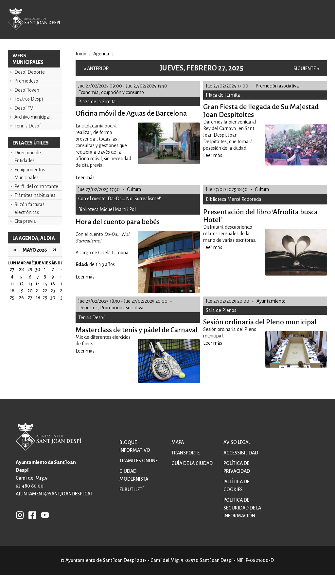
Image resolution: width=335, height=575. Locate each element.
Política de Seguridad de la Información (242, 507)
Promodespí (27, 81)
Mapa (177, 442)
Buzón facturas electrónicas (29, 208)
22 (45, 290)
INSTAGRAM (20, 514)
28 (37, 297)
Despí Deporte (29, 72)
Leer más (85, 177)
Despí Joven (26, 90)
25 (12, 297)
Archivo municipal (32, 117)
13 (30, 283)
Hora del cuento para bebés (118, 222)
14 (37, 283)
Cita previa (25, 221)
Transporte (185, 452)
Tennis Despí (27, 125)
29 (45, 297)
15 (45, 283)
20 (30, 290)
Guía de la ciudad (192, 463)
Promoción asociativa (277, 85)
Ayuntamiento (271, 301)
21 (38, 290)
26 (21, 297)
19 (21, 290)
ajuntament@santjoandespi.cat (54, 493)
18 (12, 290)
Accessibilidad (240, 452)
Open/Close (316, 20)
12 (21, 283)
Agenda (101, 53)
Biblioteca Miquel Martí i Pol (107, 209)
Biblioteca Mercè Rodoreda (233, 199)
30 (52, 297)
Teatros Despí (28, 99)
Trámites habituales (34, 195)
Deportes (87, 307)
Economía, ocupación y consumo (111, 92)
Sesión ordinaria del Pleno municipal (259, 322)
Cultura (134, 189)
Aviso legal (236, 442)
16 (52, 283)
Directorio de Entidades (27, 156)
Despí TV (23, 108)
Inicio (81, 53)
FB (30, 514)
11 (12, 283)
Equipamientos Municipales (29, 173)
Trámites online (138, 460)
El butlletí (131, 489)
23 (53, 290)
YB (43, 514)
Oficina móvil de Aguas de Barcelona (131, 113)
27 (30, 297)
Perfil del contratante (36, 186)
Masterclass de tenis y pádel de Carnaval (137, 330)
